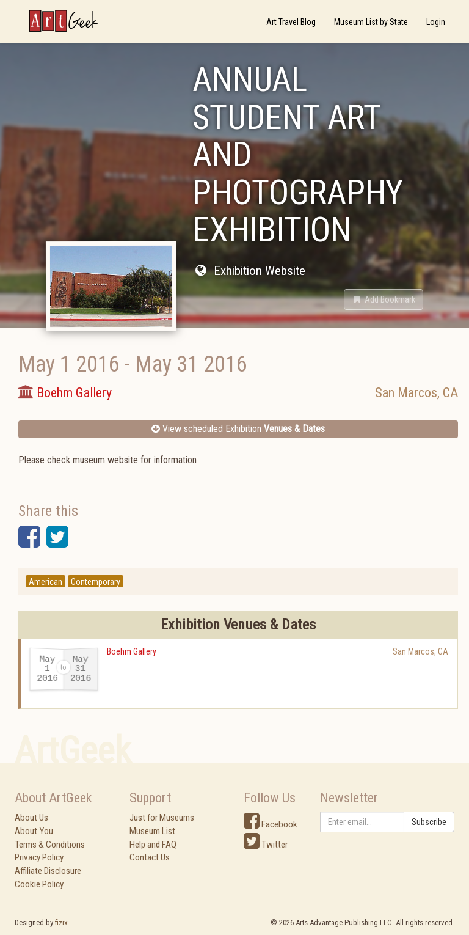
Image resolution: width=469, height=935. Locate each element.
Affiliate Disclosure (48, 870)
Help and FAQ (152, 844)
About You (34, 831)
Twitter (266, 844)
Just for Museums (161, 817)
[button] (383, 299)
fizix (61, 922)
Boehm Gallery (131, 651)
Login (435, 22)
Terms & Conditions (50, 844)
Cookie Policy (39, 884)
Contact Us (149, 857)
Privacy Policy (39, 857)
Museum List (152, 831)
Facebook (270, 824)
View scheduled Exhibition (238, 429)
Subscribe (429, 822)
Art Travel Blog (291, 22)
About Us (31, 817)
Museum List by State (371, 22)
